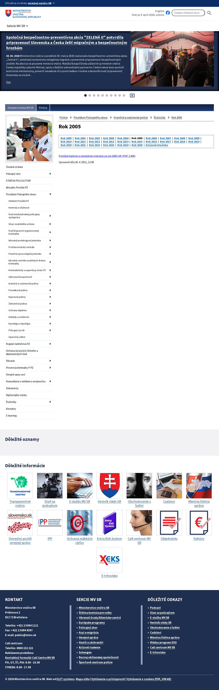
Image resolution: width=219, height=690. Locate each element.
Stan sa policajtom (162, 613)
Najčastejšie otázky (16, 395)
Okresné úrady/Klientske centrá (100, 617)
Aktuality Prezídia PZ (17, 187)
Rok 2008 (179, 138)
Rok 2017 (165, 141)
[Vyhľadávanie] (188, 13)
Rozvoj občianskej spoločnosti (99, 657)
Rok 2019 (193, 141)
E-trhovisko (158, 652)
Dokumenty (12, 388)
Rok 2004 (122, 138)
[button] (18, 25)
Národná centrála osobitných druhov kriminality (27, 262)
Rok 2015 (137, 141)
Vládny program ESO (163, 642)
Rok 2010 (66, 141)
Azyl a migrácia (89, 632)
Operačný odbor (17, 336)
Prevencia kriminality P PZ (19, 367)
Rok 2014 (122, 141)
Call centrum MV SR (162, 647)
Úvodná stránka (14, 167)
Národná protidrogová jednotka (25, 240)
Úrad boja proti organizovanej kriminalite (24, 232)
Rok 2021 (80, 145)
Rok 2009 (193, 138)
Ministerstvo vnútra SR (94, 608)
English (159, 11)
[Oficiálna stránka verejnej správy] (42, 3)
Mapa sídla (83, 679)
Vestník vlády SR (160, 622)
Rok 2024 (122, 145)
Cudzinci (155, 632)
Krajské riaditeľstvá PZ (18, 344)
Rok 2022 (94, 145)
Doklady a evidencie (19, 316)
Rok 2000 (66, 138)
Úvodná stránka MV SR (21, 107)
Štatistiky (11, 402)
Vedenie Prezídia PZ (19, 200)
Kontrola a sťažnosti (19, 207)
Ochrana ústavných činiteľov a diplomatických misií (22, 352)
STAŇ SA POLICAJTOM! (18, 180)
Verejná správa (88, 637)
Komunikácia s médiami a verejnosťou (26, 381)
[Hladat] (209, 13)
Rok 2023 (108, 145)
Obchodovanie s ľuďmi (165, 627)
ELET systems (65, 679)
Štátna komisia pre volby (95, 613)
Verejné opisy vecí (15, 374)
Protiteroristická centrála (21, 247)
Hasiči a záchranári (91, 642)
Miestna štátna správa (164, 637)
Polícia (43, 107)
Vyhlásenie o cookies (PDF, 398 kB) (149, 679)
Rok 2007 (165, 138)
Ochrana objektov (18, 310)
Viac (8, 82)
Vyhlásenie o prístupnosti (108, 679)
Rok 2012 (94, 141)
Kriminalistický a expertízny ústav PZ (27, 270)
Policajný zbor (13, 173)
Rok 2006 (151, 138)
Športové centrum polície (96, 662)
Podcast (155, 608)
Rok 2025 (137, 145)
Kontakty (11, 408)
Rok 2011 (80, 141)
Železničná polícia (18, 303)
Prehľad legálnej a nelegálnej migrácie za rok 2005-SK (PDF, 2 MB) (97, 156)
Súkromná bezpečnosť (20, 276)
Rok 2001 (80, 138)
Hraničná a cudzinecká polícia (23, 283)
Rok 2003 (108, 138)
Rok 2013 (108, 141)
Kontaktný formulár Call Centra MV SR (30, 658)
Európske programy (92, 622)
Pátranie (10, 360)
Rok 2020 (66, 145)
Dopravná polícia (17, 296)
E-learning (11, 415)
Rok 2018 (179, 141)
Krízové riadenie (89, 647)
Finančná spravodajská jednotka (25, 253)
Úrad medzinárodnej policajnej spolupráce (24, 216)
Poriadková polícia (18, 290)
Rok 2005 (176, 117)
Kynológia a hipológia (19, 323)
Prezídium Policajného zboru (21, 194)
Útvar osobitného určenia (21, 224)
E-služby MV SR (159, 617)
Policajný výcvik (17, 330)
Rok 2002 (94, 138)
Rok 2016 (151, 141)
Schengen (85, 652)
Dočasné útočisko (157, 145)
